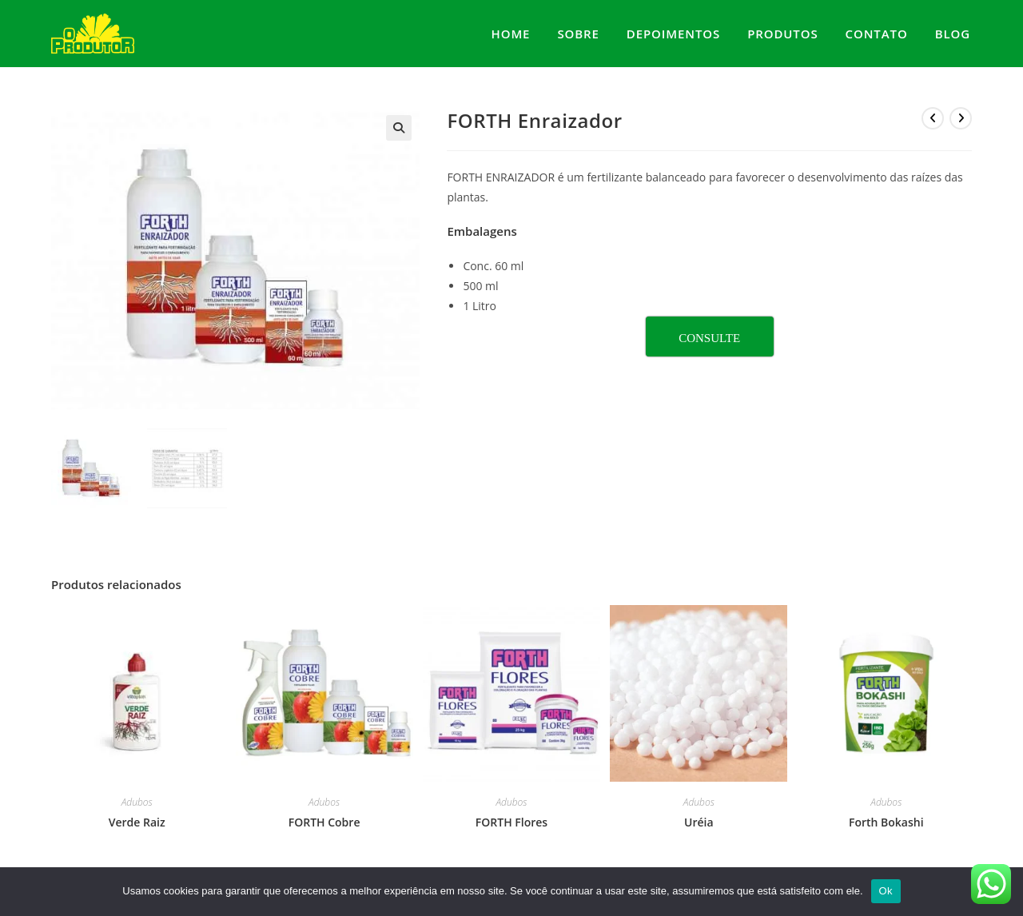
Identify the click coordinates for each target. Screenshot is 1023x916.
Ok (886, 891)
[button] (399, 128)
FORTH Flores (511, 819)
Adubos (137, 799)
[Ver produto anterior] (932, 118)
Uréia (699, 819)
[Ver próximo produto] (960, 118)
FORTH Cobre (324, 819)
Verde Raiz (137, 819)
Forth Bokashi (886, 819)
